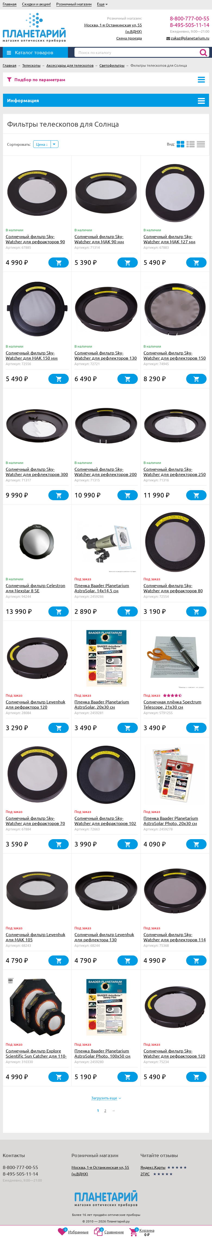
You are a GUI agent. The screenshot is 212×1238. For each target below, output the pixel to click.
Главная (10, 3)
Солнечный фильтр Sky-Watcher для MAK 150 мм (32, 355)
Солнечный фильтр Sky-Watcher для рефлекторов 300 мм (37, 474)
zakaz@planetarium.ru (190, 37)
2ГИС (145, 1173)
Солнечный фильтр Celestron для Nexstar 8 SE (35, 587)
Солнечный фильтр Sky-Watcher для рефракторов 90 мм (35, 241)
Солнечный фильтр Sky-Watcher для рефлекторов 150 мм (175, 358)
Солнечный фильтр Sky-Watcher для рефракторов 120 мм (174, 1056)
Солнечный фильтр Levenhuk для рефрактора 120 (35, 704)
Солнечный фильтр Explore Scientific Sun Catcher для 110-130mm (36, 1056)
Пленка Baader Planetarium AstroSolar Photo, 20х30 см (171, 820)
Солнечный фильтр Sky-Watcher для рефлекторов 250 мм (175, 474)
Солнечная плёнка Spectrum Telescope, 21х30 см (172, 704)
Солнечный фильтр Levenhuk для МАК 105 (35, 936)
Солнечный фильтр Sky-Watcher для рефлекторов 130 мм (105, 358)
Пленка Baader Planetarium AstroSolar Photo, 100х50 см (102, 1053)
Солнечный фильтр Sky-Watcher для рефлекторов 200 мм (105, 474)
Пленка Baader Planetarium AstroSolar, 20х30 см (101, 704)
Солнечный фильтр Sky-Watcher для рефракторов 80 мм (173, 590)
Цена (42, 144)
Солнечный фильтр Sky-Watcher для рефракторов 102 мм (105, 823)
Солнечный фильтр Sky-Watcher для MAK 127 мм (169, 238)
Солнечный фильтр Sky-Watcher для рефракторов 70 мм (35, 823)
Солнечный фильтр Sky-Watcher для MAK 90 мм (99, 238)
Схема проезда (129, 38)
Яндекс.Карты (153, 1167)
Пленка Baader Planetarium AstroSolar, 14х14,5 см (101, 587)
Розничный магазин (74, 3)
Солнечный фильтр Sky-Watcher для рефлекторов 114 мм (175, 939)
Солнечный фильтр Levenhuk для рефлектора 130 (104, 936)
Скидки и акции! (36, 3)
